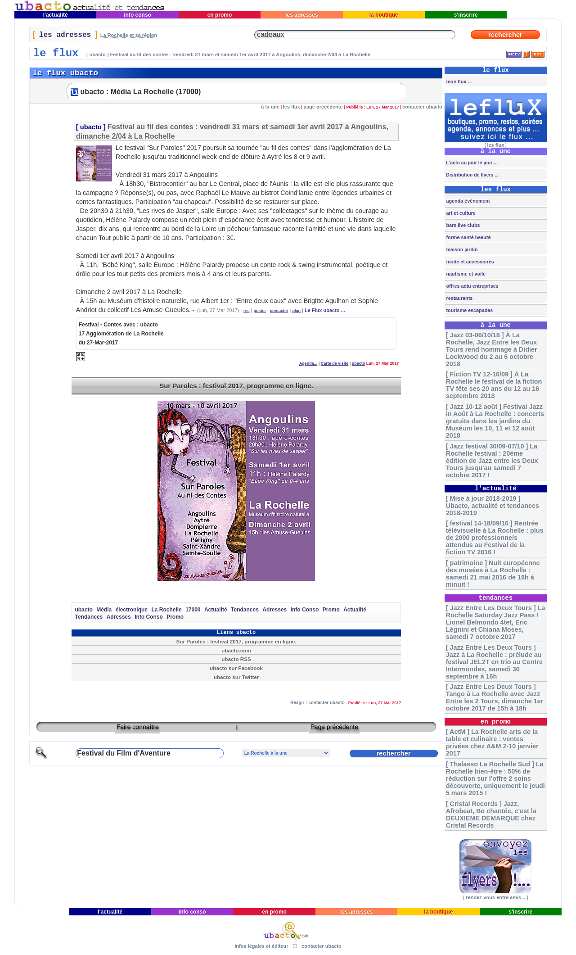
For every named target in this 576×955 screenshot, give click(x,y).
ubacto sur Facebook (236, 668)
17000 (192, 609)
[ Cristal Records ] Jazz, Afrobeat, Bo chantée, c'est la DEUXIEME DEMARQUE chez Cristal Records (491, 814)
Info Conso (305, 609)
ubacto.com (236, 650)
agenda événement (467, 201)
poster (259, 310)
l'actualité (55, 15)
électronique (132, 609)
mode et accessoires (469, 261)
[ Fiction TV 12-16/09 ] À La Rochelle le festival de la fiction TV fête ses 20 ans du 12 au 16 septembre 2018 (494, 385)
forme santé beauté (467, 237)
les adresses (302, 15)
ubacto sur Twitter (236, 677)
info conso (137, 15)
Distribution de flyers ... (472, 174)
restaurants (458, 298)
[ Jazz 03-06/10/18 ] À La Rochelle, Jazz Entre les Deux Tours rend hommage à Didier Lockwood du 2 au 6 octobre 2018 (491, 349)
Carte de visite (335, 363)
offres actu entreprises (471, 286)
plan (296, 310)
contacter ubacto (422, 106)
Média (104, 609)
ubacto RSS (236, 659)
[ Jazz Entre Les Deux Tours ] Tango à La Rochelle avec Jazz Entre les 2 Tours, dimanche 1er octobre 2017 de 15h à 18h (494, 697)
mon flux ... (458, 81)
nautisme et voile (465, 273)
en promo (219, 15)
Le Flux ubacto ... (325, 310)
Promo (331, 609)
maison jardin (461, 249)
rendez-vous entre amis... (495, 897)
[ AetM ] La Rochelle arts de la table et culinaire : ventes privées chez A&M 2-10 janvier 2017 (492, 742)
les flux (291, 106)
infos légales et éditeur (261, 946)
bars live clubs (462, 225)
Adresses (274, 609)
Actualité (215, 609)
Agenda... (308, 363)
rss (246, 310)
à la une (270, 106)
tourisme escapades (469, 310)
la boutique (384, 15)
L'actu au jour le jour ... (471, 162)
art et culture (460, 213)
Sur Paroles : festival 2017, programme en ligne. (236, 385)
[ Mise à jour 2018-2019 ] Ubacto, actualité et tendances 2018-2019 (492, 505)
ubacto (91, 127)
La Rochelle (166, 609)
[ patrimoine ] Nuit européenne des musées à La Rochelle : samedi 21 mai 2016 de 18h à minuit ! (493, 573)
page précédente (322, 106)
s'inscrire (465, 15)
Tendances (245, 609)
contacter (279, 310)
